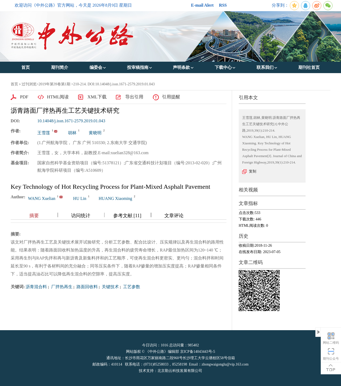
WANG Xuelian (41, 198)
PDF (24, 96)
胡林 (72, 133)
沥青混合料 (36, 286)
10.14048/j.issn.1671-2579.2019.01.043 (71, 121)
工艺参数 (131, 286)
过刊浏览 (29, 84)
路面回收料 (86, 286)
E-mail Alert (202, 5)
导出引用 (134, 96)
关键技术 (110, 286)
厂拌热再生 (61, 286)
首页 (14, 84)
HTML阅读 (58, 96)
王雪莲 (43, 133)
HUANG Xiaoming (115, 198)
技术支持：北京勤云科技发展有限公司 (170, 371)
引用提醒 (171, 96)
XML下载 (97, 96)
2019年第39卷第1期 (54, 84)
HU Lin (79, 198)
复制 (252, 171)
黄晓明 (95, 133)
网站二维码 (331, 338)
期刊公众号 (331, 353)
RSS (223, 5)
